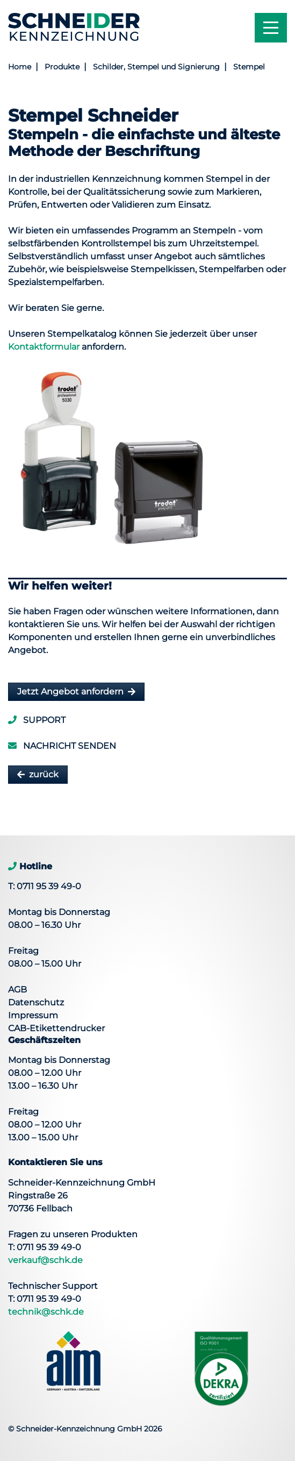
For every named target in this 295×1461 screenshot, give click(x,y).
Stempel (249, 67)
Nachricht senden (62, 746)
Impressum (33, 1015)
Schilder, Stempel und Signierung (156, 67)
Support (37, 720)
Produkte (62, 67)
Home (19, 67)
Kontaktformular (44, 347)
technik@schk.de (46, 1312)
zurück (44, 774)
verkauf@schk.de (45, 1260)
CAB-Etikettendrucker (56, 1028)
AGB (17, 989)
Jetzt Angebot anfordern (70, 691)
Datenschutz (36, 1002)
